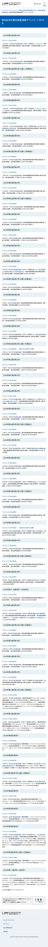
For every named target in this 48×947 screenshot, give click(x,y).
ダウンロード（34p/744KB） (9, 610)
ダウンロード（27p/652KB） (9, 645)
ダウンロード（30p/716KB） (9, 396)
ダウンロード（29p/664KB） (9, 141)
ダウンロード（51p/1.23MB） (9, 778)
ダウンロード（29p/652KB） (9, 413)
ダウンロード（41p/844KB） (9, 284)
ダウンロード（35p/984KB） (9, 760)
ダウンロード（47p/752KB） (9, 594)
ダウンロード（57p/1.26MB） (9, 695)
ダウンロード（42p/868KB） (9, 74)
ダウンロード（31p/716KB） (9, 445)
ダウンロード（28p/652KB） (9, 463)
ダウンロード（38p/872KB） (9, 796)
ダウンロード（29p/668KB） (9, 512)
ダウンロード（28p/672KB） (9, 364)
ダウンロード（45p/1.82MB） (9, 719)
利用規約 (5, 931)
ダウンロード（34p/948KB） (9, 740)
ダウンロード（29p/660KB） (9, 545)
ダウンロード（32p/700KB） (9, 105)
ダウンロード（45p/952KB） (9, 831)
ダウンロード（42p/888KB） (9, 203)
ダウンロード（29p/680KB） (9, 250)
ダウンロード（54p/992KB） (9, 875)
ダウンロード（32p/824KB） (9, 123)
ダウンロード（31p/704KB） (9, 40)
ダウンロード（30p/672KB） (9, 58)
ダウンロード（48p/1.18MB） (9, 857)
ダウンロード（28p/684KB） (9, 315)
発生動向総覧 (17, 319)
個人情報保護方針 (7, 927)
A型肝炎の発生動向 (37, 531)
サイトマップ (6, 924)
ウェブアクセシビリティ (9, 920)
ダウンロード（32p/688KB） (9, 478)
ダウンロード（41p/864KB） (9, 496)
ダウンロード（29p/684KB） (9, 89)
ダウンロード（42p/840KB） (9, 349)
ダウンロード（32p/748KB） (9, 527)
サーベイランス (13, 10)
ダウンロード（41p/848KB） (9, 429)
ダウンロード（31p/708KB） (9, 331)
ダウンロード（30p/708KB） (9, 235)
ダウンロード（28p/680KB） (9, 300)
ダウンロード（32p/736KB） (9, 266)
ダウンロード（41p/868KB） (9, 630)
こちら (19, 890)
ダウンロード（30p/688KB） (9, 219)
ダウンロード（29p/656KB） (9, 380)
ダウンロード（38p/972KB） (9, 813)
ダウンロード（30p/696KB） (9, 172)
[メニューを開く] (44, 4)
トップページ (5, 10)
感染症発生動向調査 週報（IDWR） (28, 10)
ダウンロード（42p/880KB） (9, 156)
